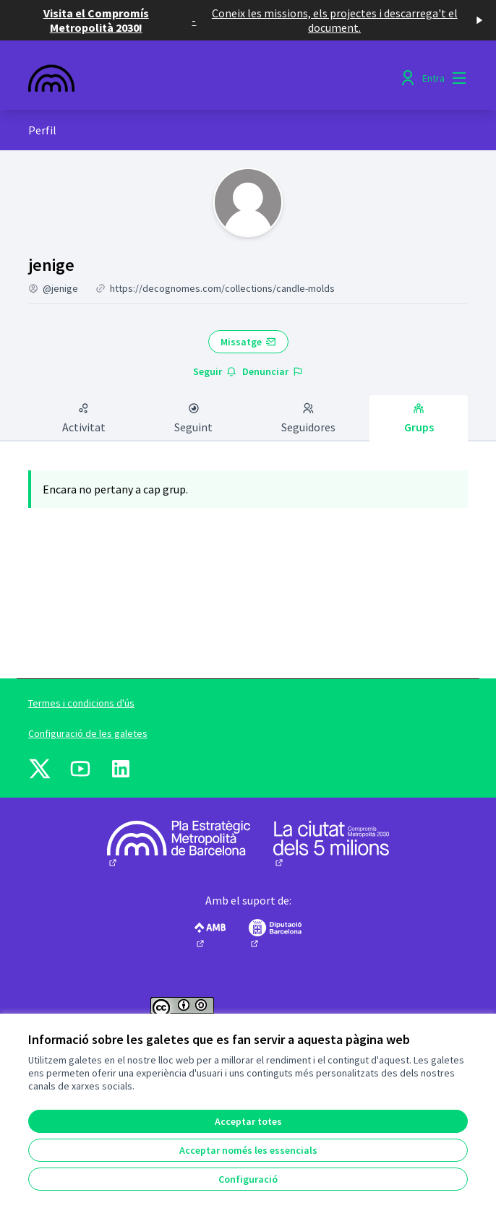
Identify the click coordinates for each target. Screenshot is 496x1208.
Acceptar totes (248, 1121)
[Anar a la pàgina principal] (191, 78)
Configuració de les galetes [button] (87, 733)
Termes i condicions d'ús (81, 702)
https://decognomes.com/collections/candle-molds (222, 288)
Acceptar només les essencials (248, 1150)
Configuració (248, 1179)
